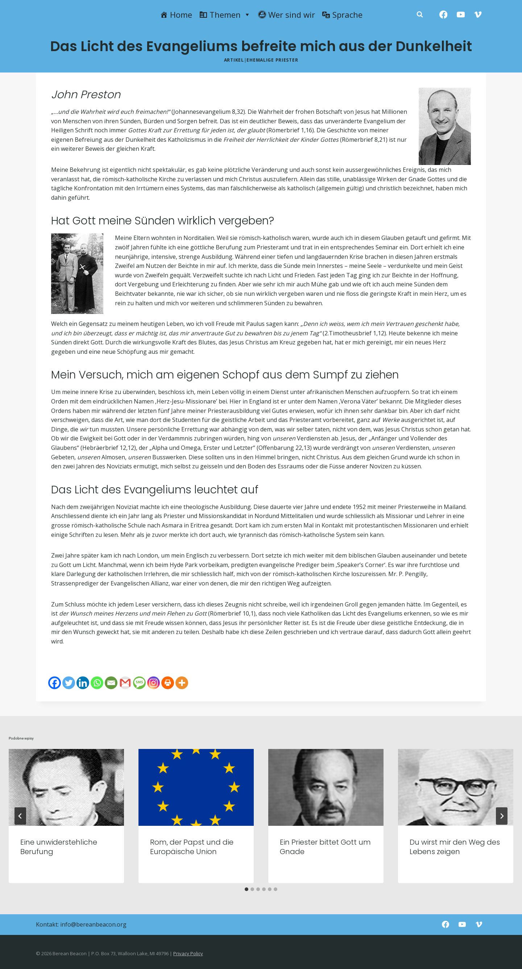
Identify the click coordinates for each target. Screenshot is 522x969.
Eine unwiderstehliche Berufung (58, 847)
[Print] (167, 682)
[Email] (111, 682)
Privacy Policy (188, 953)
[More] (181, 682)
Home (181, 14)
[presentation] (66, 787)
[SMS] (139, 682)
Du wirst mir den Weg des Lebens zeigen (455, 847)
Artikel (234, 60)
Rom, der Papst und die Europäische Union (191, 847)
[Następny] (502, 816)
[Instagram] (153, 682)
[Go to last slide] (20, 816)
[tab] (246, 889)
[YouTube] (460, 15)
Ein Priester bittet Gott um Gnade (325, 847)
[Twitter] (68, 682)
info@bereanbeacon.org (93, 924)
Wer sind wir (291, 14)
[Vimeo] (478, 15)
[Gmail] (125, 682)
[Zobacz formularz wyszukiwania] (419, 14)
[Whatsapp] (97, 682)
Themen (230, 14)
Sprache (347, 14)
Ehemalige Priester (272, 60)
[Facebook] (443, 15)
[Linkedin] (82, 682)
